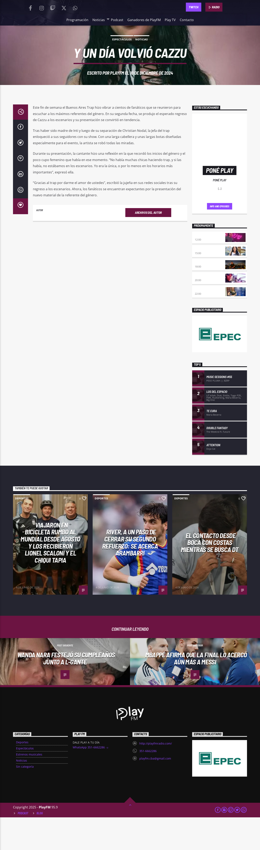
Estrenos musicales (29, 787)
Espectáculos (122, 72)
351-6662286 (148, 784)
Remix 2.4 (201, 322)
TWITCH (193, 17)
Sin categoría (25, 799)
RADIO (214, 17)
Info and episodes (219, 239)
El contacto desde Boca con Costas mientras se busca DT (209, 575)
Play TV (170, 40)
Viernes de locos (206, 309)
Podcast (117, 40)
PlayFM (117, 106)
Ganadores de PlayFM (144, 40)
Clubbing (201, 295)
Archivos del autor (148, 259)
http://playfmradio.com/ (155, 776)
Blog (40, 846)
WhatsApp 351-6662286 (90, 780)
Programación (77, 40)
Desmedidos (203, 282)
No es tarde (202, 268)
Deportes (21, 531)
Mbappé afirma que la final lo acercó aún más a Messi (196, 690)
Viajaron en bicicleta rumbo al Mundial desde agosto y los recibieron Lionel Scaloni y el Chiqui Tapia (50, 575)
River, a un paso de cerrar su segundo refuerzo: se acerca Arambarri (130, 575)
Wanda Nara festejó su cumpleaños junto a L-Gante (66, 690)
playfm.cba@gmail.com (155, 791)
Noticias (99, 40)
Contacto (187, 40)
